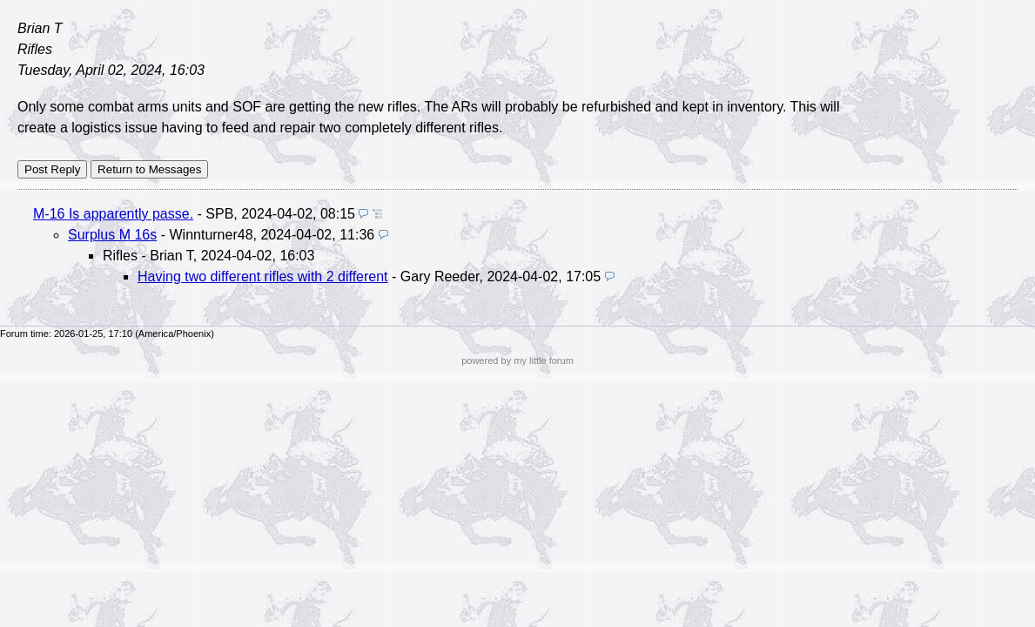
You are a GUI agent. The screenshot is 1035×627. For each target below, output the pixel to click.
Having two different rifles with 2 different (263, 276)
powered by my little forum (517, 360)
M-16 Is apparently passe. (113, 213)
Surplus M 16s (112, 234)
